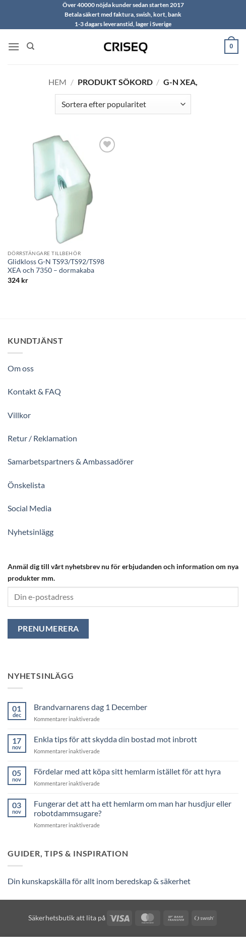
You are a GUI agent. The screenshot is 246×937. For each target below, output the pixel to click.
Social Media (29, 508)
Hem (57, 82)
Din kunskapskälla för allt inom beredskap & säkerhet (99, 881)
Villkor (19, 415)
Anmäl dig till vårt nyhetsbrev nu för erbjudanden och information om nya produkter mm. (123, 572)
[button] (14, 46)
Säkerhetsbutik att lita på (66, 917)
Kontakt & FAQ (34, 391)
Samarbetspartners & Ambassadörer (71, 461)
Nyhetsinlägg (30, 531)
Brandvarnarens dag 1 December (90, 707)
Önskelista (26, 485)
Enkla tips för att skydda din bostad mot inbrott (115, 739)
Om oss (21, 368)
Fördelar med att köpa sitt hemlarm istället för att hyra (127, 771)
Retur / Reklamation (42, 438)
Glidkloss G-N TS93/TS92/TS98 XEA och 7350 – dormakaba (56, 266)
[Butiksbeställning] (123, 104)
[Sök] (30, 46)
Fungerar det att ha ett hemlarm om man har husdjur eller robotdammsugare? (132, 808)
